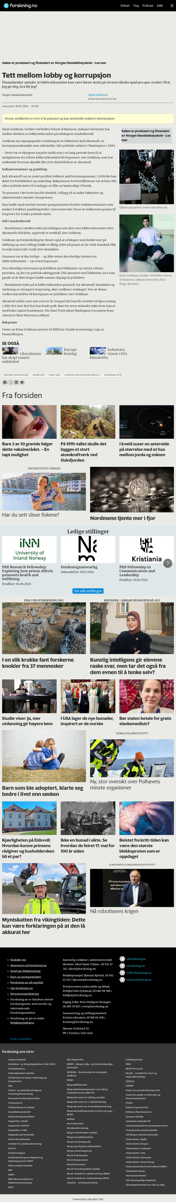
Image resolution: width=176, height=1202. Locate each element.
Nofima (71, 1119)
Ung (136, 5)
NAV (10, 1170)
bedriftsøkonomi (16, 375)
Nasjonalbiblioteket (77, 1084)
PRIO (128, 1064)
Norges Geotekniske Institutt (82, 1132)
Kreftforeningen (16, 1153)
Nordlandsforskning (77, 1128)
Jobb (160, 5)
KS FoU (12, 1148)
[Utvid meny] (172, 5)
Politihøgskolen (134, 1059)
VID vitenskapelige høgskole (141, 1180)
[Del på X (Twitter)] (10, 382)
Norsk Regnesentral (77, 1160)
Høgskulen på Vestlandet (21, 1134)
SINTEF (129, 1085)
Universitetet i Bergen (137, 1143)
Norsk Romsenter (76, 1164)
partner (54, 375)
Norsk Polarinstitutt (77, 1155)
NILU (11, 1187)
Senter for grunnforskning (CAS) (143, 1090)
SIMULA (130, 1081)
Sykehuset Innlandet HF (138, 1121)
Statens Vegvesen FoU (137, 1107)
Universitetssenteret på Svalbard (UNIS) (146, 1166)
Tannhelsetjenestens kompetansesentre (147, 1125)
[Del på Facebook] (4, 382)
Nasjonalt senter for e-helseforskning (86, 1102)
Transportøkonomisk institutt (141, 1130)
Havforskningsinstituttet (21, 1116)
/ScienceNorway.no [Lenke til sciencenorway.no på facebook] (139, 979)
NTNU (70, 1080)
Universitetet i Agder (136, 1139)
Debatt (125, 5)
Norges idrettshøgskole (79, 1151)
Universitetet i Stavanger (138, 1157)
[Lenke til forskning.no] (58, 4)
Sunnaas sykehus (134, 1116)
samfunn (39, 375)
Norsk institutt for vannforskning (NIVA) (88, 1178)
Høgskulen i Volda (17, 1130)
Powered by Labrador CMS (88, 1199)
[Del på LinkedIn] (16, 382)
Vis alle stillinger (88, 591)
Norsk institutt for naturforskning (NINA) (88, 1173)
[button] (167, 563)
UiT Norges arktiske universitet (142, 1134)
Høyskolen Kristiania (19, 1139)
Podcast (148, 5)
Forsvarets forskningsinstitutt (24, 1098)
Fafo (10, 1085)
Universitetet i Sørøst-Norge (140, 1162)
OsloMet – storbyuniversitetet (82, 1182)
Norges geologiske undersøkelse (84, 1146)
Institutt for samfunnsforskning (25, 1143)
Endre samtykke (21, 1038)
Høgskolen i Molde (18, 1121)
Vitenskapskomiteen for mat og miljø (145, 1184)
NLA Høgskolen (75, 1059)
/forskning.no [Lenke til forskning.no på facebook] (136, 965)
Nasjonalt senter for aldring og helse (86, 1097)
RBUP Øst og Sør (134, 1068)
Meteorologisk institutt (20, 1165)
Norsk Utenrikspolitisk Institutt (83, 1169)
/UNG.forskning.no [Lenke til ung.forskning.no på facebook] (139, 972)
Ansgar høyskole (17, 1059)
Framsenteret (15, 1103)
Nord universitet (75, 1123)
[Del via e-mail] (22, 382)
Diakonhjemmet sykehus (21, 1073)
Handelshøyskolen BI (19, 1112)
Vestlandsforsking (135, 1171)
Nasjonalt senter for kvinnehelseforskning (89, 1106)
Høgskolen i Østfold (18, 1125)
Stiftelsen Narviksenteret (139, 1112)
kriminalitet (113, 375)
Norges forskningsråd (78, 1141)
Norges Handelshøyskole (80, 1137)
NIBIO (11, 1174)
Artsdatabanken (16, 1068)
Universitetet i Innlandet (138, 1148)
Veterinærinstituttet (136, 1175)
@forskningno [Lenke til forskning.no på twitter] (136, 959)
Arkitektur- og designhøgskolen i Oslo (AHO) (31, 1064)
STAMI (129, 1103)
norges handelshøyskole (82, 375)
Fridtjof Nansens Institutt (21, 1107)
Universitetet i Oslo (135, 1153)
